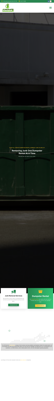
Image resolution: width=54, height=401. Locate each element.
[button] (50, 8)
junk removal (12, 345)
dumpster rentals (35, 299)
